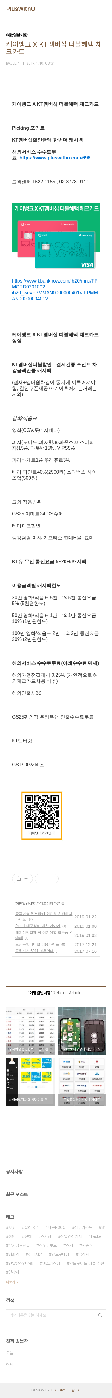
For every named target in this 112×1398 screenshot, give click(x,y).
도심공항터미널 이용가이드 (37, 944)
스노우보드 (48, 1245)
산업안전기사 (71, 1236)
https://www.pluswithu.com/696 (54, 157)
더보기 (10, 1282)
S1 (103, 1227)
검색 (100, 1315)
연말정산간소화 (20, 1263)
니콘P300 (56, 1227)
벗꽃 (12, 1227)
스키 (69, 1245)
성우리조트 (83, 1227)
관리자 (76, 1390)
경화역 (13, 1254)
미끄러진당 (51, 1263)
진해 (28, 1236)
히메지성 (35, 1254)
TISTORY (57, 1390)
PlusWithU (21, 9)
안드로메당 (60, 1254)
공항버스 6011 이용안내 (34, 951)
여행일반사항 (25, 903)
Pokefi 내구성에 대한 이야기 (37, 926)
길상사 (13, 1272)
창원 (12, 1236)
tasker (97, 1236)
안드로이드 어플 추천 (86, 1263)
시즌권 (87, 1245)
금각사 (83, 1254)
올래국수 (31, 1227)
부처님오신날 (19, 1245)
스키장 (46, 1236)
